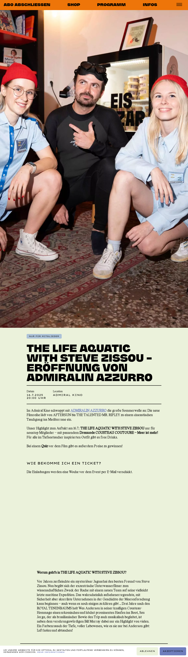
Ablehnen (147, 651)
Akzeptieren (173, 651)
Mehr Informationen (51, 652)
